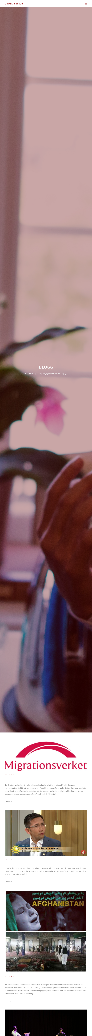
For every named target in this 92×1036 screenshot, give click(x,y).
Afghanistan (10, 774)
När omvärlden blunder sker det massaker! (24, 980)
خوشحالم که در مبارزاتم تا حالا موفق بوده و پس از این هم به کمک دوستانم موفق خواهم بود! (41, 863)
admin (7, 799)
